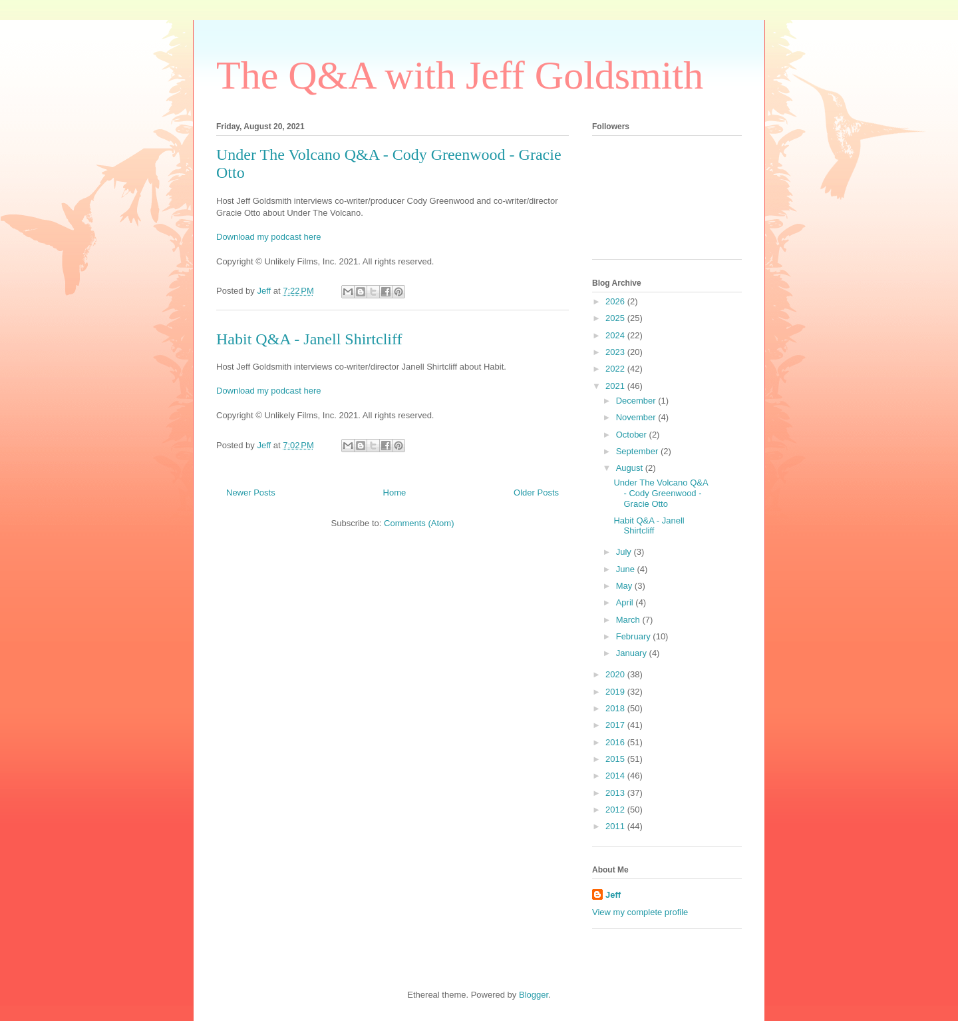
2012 (616, 810)
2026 (616, 301)
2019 (616, 692)
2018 (616, 708)
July (625, 552)
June (626, 569)
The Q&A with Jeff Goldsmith (459, 75)
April (626, 602)
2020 (616, 674)
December (637, 401)
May (625, 586)
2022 (616, 369)
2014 (616, 776)
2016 (616, 742)
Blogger (533, 995)
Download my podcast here (268, 237)
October (632, 435)
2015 (616, 759)
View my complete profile (640, 912)
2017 (616, 725)
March (629, 620)
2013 (616, 793)
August (630, 468)
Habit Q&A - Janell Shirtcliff (309, 339)
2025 (616, 318)
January (632, 653)
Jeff (613, 895)
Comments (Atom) (419, 523)
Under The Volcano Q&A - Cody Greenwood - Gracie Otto (660, 493)
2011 (616, 826)
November (637, 417)
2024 (616, 335)
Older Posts (536, 493)
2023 (616, 352)
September (638, 451)
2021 (616, 386)
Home (394, 493)
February (634, 636)
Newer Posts (250, 493)
